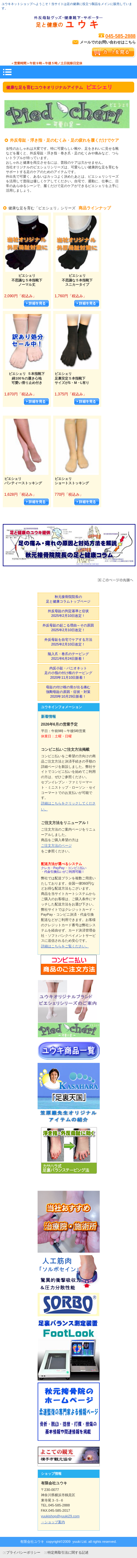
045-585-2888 (120, 36)
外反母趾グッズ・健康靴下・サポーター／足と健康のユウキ (68, 22)
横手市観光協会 (69, 1456)
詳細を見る (36, 303)
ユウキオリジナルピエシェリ (69, 1008)
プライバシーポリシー (23, 1552)
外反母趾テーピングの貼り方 (69, 1158)
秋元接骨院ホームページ (69, 1414)
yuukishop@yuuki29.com (60, 1516)
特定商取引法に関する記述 (68, 1552)
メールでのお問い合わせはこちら (108, 42)
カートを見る (113, 52)
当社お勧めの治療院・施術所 (69, 1222)
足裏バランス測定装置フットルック (69, 1350)
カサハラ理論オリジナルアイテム (69, 1094)
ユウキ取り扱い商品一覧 (69, 1051)
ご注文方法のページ (56, 845)
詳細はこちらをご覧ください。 (65, 946)
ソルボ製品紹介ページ (69, 1286)
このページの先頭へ (115, 580)
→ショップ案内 (53, 1522)
